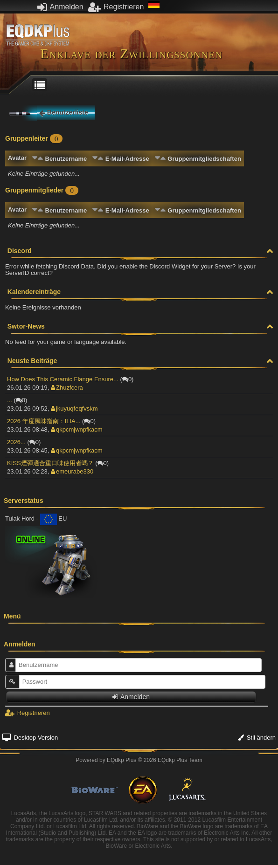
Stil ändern (257, 737)
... (9, 400)
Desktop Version (30, 737)
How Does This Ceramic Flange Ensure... (62, 379)
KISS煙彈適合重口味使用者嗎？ (50, 463)
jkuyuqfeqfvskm (74, 408)
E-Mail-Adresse (127, 158)
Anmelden (60, 7)
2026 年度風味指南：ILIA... (44, 421)
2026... (16, 442)
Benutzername (66, 158)
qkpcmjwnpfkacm (77, 429)
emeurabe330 (72, 471)
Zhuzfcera (67, 387)
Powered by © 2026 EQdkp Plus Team (139, 760)
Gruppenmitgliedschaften (204, 158)
